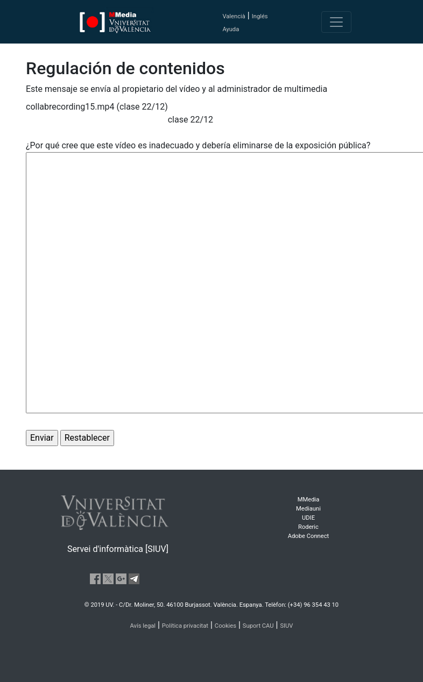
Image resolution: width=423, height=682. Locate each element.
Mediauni (308, 508)
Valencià (233, 16)
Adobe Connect (308, 536)
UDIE (308, 517)
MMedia (309, 499)
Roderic (308, 526)
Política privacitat (185, 625)
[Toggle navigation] (336, 22)
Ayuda (230, 29)
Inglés (260, 16)
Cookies (225, 625)
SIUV (286, 625)
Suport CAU (258, 625)
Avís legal (143, 625)
